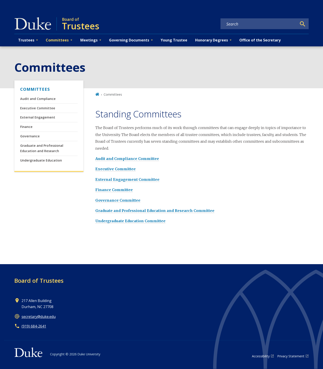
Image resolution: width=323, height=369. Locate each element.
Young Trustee (174, 40)
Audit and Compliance (38, 99)
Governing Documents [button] (129, 40)
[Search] (302, 24)
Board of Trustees (38, 280)
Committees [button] (57, 40)
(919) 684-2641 (34, 326)
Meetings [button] (89, 40)
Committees (35, 89)
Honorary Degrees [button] (211, 40)
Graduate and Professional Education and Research (41, 148)
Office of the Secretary (260, 40)
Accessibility (261, 356)
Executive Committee (37, 108)
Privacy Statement (290, 356)
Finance (26, 127)
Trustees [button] (26, 40)
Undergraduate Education (41, 160)
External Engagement (37, 117)
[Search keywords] (259, 24)
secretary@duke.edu (39, 316)
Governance (30, 136)
